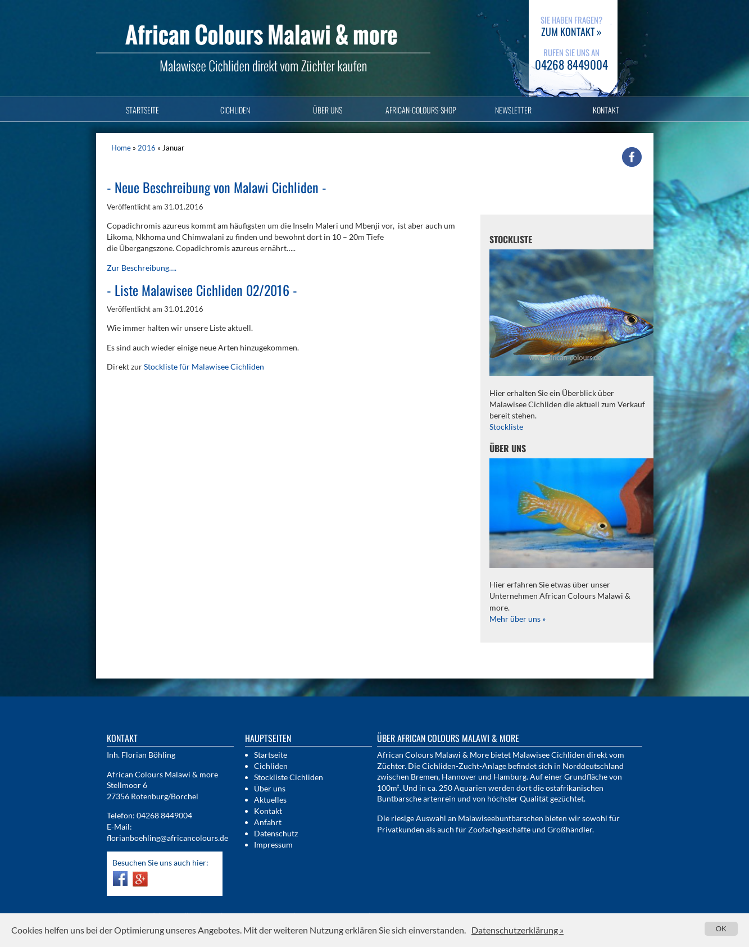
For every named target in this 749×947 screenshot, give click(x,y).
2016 (147, 147)
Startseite (142, 110)
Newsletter (513, 110)
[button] (632, 157)
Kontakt (606, 110)
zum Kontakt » (571, 31)
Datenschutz (276, 833)
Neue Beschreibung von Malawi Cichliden (217, 187)
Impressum (273, 844)
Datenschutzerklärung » (517, 930)
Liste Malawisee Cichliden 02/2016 (202, 290)
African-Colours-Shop (420, 110)
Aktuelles (270, 799)
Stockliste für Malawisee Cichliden (204, 366)
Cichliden (235, 110)
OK (721, 929)
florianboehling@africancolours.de (167, 838)
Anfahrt (268, 822)
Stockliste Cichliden (288, 777)
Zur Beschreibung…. (141, 267)
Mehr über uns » (517, 618)
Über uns (327, 110)
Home (121, 147)
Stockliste (506, 426)
